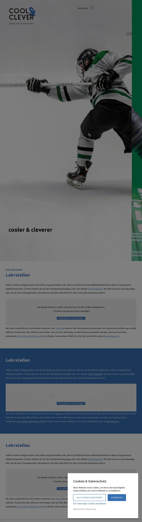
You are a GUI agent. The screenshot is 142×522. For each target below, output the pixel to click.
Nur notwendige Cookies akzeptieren (89, 504)
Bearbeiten (116, 498)
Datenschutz (78, 509)
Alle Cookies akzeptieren (89, 498)
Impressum (91, 509)
